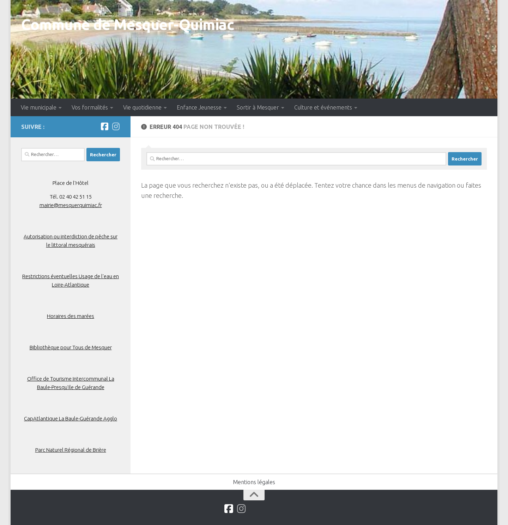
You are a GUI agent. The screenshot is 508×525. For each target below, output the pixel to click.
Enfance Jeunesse (199, 107)
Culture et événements (323, 107)
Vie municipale (38, 107)
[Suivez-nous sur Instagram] (115, 126)
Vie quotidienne (142, 107)
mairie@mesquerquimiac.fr (71, 205)
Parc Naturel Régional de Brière (70, 450)
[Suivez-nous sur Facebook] (104, 126)
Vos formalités (90, 107)
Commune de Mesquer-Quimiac (127, 24)
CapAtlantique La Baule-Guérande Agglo (70, 418)
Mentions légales (254, 482)
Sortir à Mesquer (258, 107)
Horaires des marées (70, 316)
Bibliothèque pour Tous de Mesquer (71, 347)
